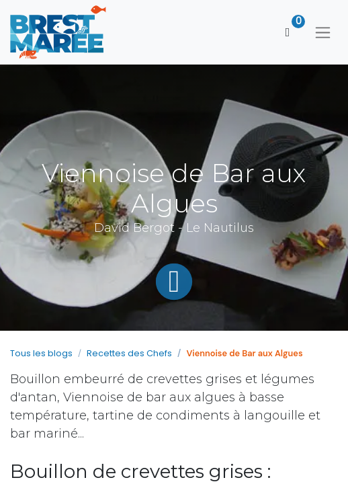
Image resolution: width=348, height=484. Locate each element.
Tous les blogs (41, 353)
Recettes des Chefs (129, 353)
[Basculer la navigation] (323, 32)
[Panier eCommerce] (287, 32)
